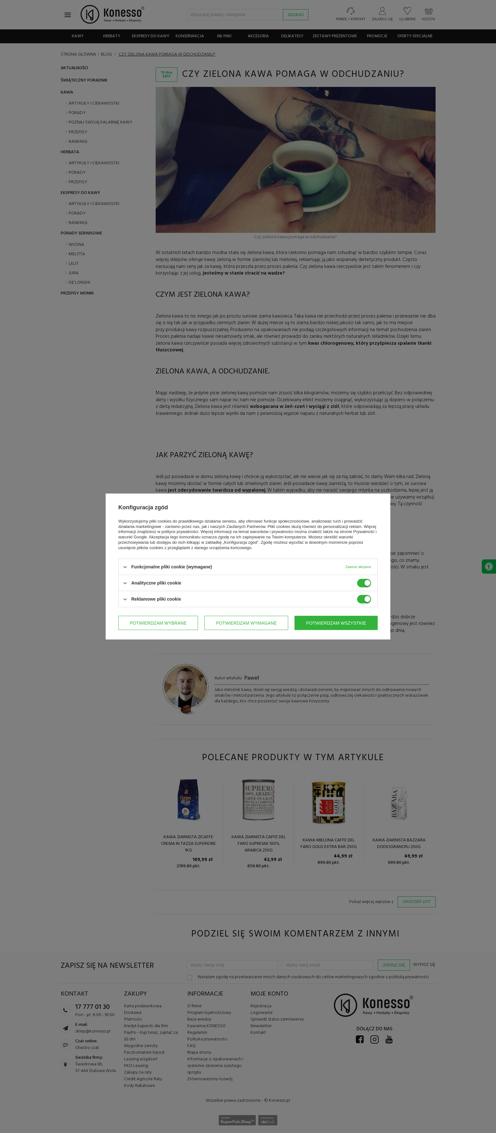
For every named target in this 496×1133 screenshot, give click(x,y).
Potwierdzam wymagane (246, 623)
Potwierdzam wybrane (158, 623)
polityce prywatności (180, 531)
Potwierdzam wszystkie (336, 623)
